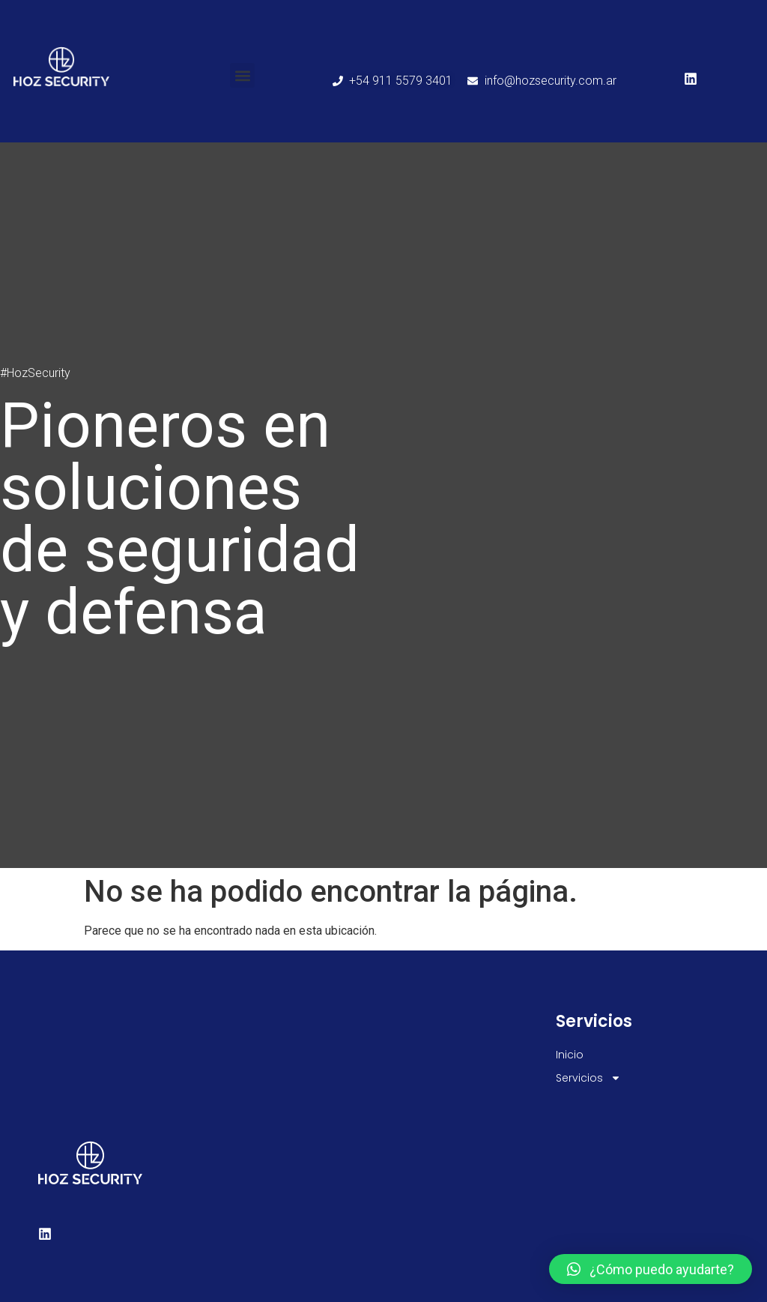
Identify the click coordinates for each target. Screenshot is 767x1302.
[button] (242, 75)
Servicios (588, 1078)
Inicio (569, 1054)
